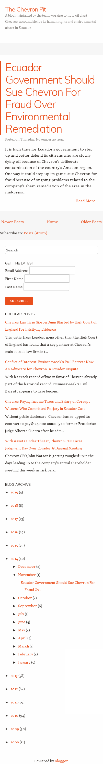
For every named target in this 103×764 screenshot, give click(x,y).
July (21, 613)
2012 (14, 688)
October (25, 597)
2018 (14, 505)
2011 (14, 702)
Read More (85, 200)
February (26, 654)
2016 (14, 531)
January (24, 662)
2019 (14, 492)
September (28, 605)
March (24, 646)
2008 (15, 741)
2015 (14, 545)
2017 (14, 518)
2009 (15, 728)
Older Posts (91, 221)
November (27, 574)
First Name (14, 278)
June (22, 621)
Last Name (14, 286)
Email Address (17, 270)
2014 (14, 558)
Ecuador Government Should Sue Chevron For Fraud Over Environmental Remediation (50, 98)
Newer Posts (12, 221)
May (22, 630)
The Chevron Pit (25, 9)
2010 (14, 715)
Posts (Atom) (35, 232)
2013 (14, 675)
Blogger (61, 760)
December (27, 566)
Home (52, 221)
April (22, 637)
